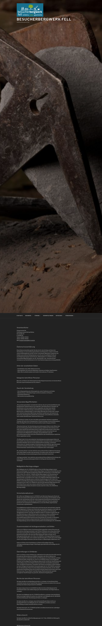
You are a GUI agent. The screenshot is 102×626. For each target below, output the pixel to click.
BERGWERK (28, 315)
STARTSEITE (20, 315)
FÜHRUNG (38, 315)
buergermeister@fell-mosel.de (27, 340)
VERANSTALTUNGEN (48, 315)
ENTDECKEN (59, 315)
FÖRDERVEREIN (69, 315)
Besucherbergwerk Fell (44, 19)
